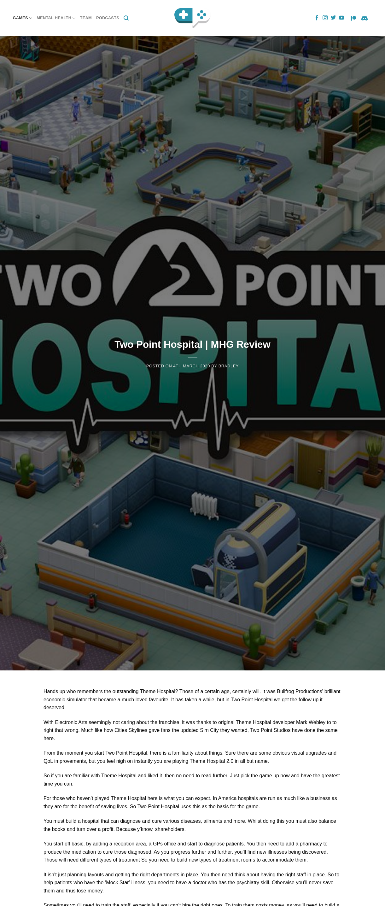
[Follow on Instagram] (325, 18)
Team (86, 17)
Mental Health (56, 18)
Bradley (229, 366)
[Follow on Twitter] (333, 18)
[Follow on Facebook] (316, 18)
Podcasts (107, 17)
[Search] (126, 18)
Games (22, 18)
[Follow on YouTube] (341, 18)
